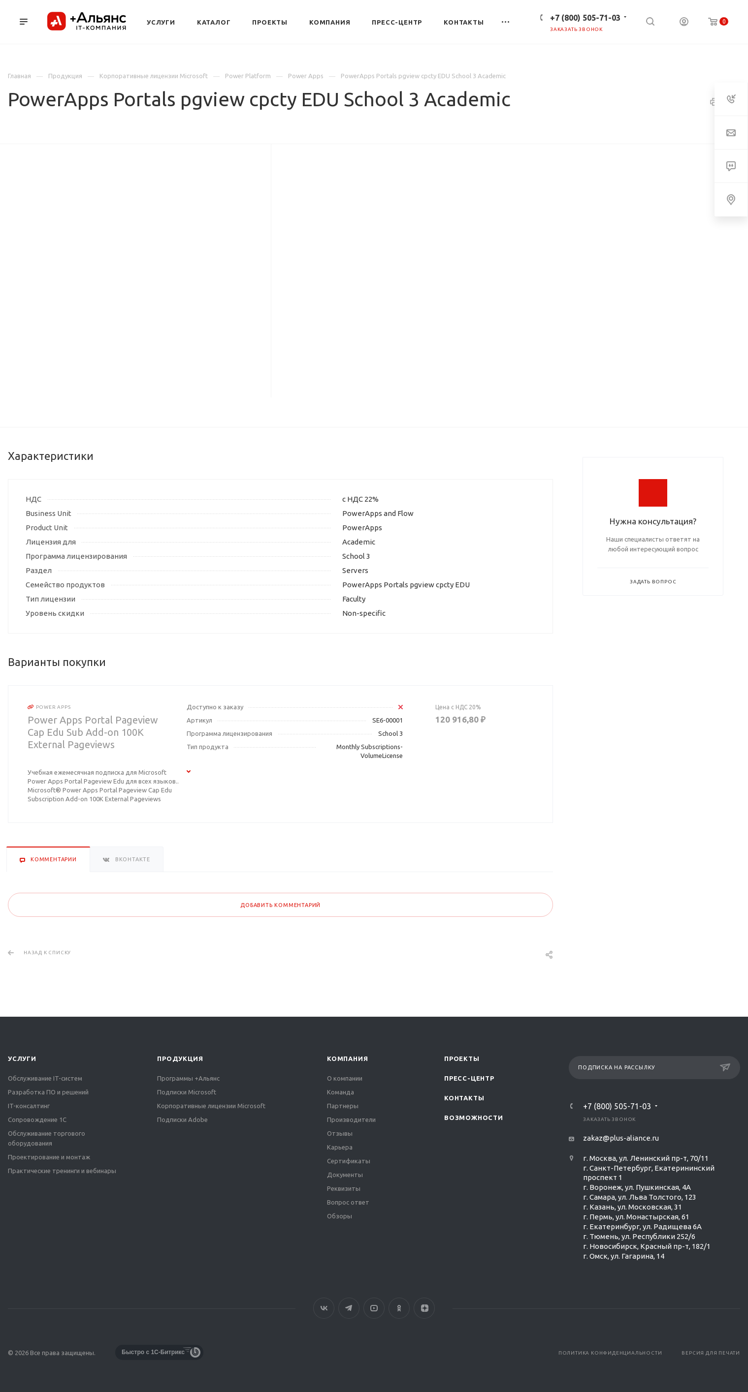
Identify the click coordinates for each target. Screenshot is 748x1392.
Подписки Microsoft (186, 1092)
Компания (347, 1058)
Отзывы (340, 1133)
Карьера (340, 1147)
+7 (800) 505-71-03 (585, 17)
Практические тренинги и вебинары (62, 1170)
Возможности (473, 1117)
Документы (345, 1174)
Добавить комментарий (280, 905)
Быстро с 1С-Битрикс (153, 1352)
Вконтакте (323, 1308)
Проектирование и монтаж (49, 1156)
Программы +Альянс (188, 1078)
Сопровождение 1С (37, 1119)
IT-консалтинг (29, 1105)
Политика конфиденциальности (610, 1353)
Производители (351, 1119)
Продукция (180, 1058)
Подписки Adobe (182, 1119)
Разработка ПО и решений (48, 1092)
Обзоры (339, 1215)
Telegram (348, 1308)
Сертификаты (348, 1160)
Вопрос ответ (348, 1202)
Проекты (462, 1058)
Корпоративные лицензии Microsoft (211, 1105)
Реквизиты (343, 1188)
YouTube (374, 1308)
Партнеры (342, 1105)
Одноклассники (399, 1308)
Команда (340, 1092)
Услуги (22, 1058)
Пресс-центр (469, 1078)
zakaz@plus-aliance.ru (621, 1138)
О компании (344, 1078)
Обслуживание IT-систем (45, 1078)
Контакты (464, 1097)
